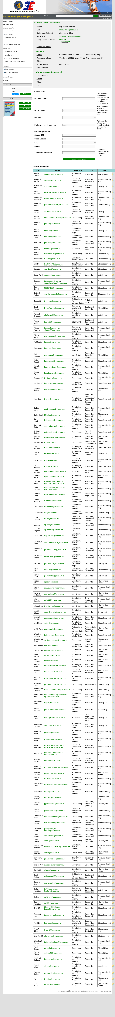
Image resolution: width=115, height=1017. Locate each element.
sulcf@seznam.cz (51, 903)
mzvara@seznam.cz (52, 984)
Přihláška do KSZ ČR (11, 51)
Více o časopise (26, 108)
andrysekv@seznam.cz (53, 180)
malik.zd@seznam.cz (52, 570)
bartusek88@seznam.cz (53, 199)
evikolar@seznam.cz (52, 453)
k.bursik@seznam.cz (52, 259)
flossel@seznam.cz (51, 328)
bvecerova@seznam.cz (53, 959)
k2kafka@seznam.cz (52, 415)
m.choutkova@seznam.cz (54, 594)
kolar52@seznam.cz (52, 447)
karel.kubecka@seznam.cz (54, 495)
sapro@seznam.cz (51, 703)
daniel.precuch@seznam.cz (55, 717)
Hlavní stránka (8, 21)
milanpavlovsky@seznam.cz (55, 665)
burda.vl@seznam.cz (52, 249)
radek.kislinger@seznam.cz (54, 432)
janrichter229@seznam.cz (54, 752)
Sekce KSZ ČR (107, 18)
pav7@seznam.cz (51, 660)
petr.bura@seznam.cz (52, 243)
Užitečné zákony (10, 55)
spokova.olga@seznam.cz (54, 883)
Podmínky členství (10, 37)
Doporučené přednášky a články (15, 61)
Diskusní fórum (8, 77)
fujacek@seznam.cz (52, 342)
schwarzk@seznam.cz (52, 779)
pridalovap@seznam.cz (53, 732)
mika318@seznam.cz (52, 600)
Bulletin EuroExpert (11, 72)
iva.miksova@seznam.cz (53, 606)
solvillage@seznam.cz (52, 897)
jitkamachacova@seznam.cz (55, 550)
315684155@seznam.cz (53, 288)
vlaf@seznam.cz (50, 513)
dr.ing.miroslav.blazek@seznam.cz (57, 218)
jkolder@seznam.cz (51, 460)
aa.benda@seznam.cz (52, 212)
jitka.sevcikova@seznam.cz (54, 859)
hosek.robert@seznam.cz (54, 361)
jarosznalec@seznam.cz (53, 383)
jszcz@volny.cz (50, 829)
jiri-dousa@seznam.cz (52, 301)
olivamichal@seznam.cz (53, 650)
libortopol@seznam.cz (52, 923)
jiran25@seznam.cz (51, 399)
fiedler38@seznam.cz (52, 322)
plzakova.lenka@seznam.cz (55, 684)
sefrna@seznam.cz (51, 853)
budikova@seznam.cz (52, 237)
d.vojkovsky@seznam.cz (53, 973)
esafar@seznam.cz (51, 841)
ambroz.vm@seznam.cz (53, 174)
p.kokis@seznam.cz (52, 442)
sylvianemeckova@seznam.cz (55, 640)
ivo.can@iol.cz (49, 263)
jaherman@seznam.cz (52, 348)
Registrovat (16, 93)
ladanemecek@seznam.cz (54, 635)
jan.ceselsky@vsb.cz (52, 281)
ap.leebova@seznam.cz (53, 530)
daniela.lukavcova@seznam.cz (56, 543)
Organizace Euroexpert (12, 44)
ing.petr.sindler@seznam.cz (55, 865)
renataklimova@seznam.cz (54, 437)
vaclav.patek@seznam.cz (54, 655)
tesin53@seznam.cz (52, 831)
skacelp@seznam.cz (52, 792)
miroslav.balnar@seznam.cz (55, 192)
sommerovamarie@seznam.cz (56, 817)
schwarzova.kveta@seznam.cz (56, 785)
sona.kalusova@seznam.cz (54, 426)
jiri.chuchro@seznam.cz (53, 378)
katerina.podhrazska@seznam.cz (57, 690)
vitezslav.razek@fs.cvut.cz (54, 745)
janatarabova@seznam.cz (54, 915)
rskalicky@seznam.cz (52, 798)
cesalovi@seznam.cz (52, 275)
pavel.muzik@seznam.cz (53, 629)
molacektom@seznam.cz (54, 618)
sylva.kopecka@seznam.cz (54, 476)
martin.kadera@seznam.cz (54, 409)
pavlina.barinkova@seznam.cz (56, 205)
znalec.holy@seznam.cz (53, 355)
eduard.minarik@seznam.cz (55, 612)
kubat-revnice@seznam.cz (54, 488)
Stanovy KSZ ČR (9, 41)
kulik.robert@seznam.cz (53, 507)
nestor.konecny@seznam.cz (55, 471)
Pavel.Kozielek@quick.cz (54, 482)
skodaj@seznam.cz (51, 870)
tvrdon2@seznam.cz (52, 930)
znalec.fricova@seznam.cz (54, 336)
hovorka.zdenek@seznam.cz (55, 367)
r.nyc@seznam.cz (51, 645)
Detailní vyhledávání (105, 16)
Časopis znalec (9, 69)
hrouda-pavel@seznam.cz (54, 373)
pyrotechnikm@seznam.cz (54, 804)
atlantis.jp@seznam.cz (53, 725)
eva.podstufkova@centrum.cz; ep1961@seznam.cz (55, 696)
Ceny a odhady (65, 41)
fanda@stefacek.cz (51, 891)
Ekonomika (63, 39)
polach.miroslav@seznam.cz (55, 710)
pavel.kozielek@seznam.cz (54, 483)
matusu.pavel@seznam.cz (54, 588)
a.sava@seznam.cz (51, 186)
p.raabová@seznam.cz (53, 739)
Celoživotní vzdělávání (12, 58)
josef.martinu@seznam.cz (54, 576)
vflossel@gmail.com (52, 330)
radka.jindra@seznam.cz (68, 30)
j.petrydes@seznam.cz (53, 671)
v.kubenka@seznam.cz (53, 501)
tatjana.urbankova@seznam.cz (56, 942)
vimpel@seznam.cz (51, 966)
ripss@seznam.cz (51, 582)
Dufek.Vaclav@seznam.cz (54, 308)
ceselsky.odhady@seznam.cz (55, 283)
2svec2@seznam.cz (52, 909)
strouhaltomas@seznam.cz (54, 823)
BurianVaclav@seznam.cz (54, 254)
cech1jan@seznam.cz (52, 269)
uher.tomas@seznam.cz (53, 936)
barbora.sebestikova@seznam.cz (57, 847)
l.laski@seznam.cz (51, 519)
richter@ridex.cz (50, 754)
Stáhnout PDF (26, 103)
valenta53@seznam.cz (53, 953)
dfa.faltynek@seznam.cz (53, 315)
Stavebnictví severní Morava (70, 36)
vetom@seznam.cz (51, 623)
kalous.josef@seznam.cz (53, 420)
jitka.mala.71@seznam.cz (54, 564)
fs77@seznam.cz (51, 889)
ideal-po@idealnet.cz (52, 907)
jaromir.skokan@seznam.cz (54, 811)
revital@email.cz (50, 489)
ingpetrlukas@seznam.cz (54, 536)
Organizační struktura (12, 31)
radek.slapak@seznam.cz (54, 876)
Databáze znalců (8, 24)
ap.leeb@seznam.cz (52, 525)
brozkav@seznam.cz (52, 231)
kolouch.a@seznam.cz (53, 466)
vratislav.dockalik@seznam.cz (55, 294)
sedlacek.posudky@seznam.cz (56, 767)
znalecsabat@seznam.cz (53, 836)
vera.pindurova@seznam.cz (55, 678)
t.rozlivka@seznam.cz (52, 760)
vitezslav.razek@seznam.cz (54, 747)
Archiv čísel (27, 105)
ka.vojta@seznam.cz (52, 979)
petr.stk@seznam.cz (52, 224)
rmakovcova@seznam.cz (54, 557)
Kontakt (6, 80)
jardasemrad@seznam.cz (54, 773)
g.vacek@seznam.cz (52, 948)
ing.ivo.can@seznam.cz (53, 265)
